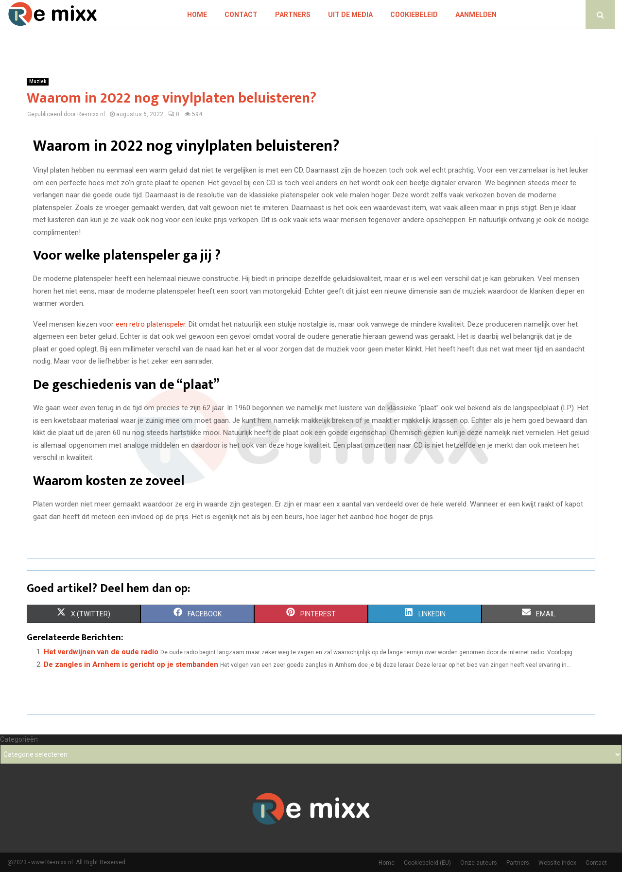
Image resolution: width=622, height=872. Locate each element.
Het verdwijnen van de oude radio (101, 651)
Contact (241, 14)
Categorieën (19, 739)
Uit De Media (350, 14)
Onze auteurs (478, 862)
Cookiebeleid (414, 14)
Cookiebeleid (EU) (427, 862)
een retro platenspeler (150, 324)
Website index (557, 862)
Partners (293, 14)
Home (197, 14)
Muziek (37, 81)
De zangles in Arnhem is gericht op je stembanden (131, 664)
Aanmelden (476, 14)
